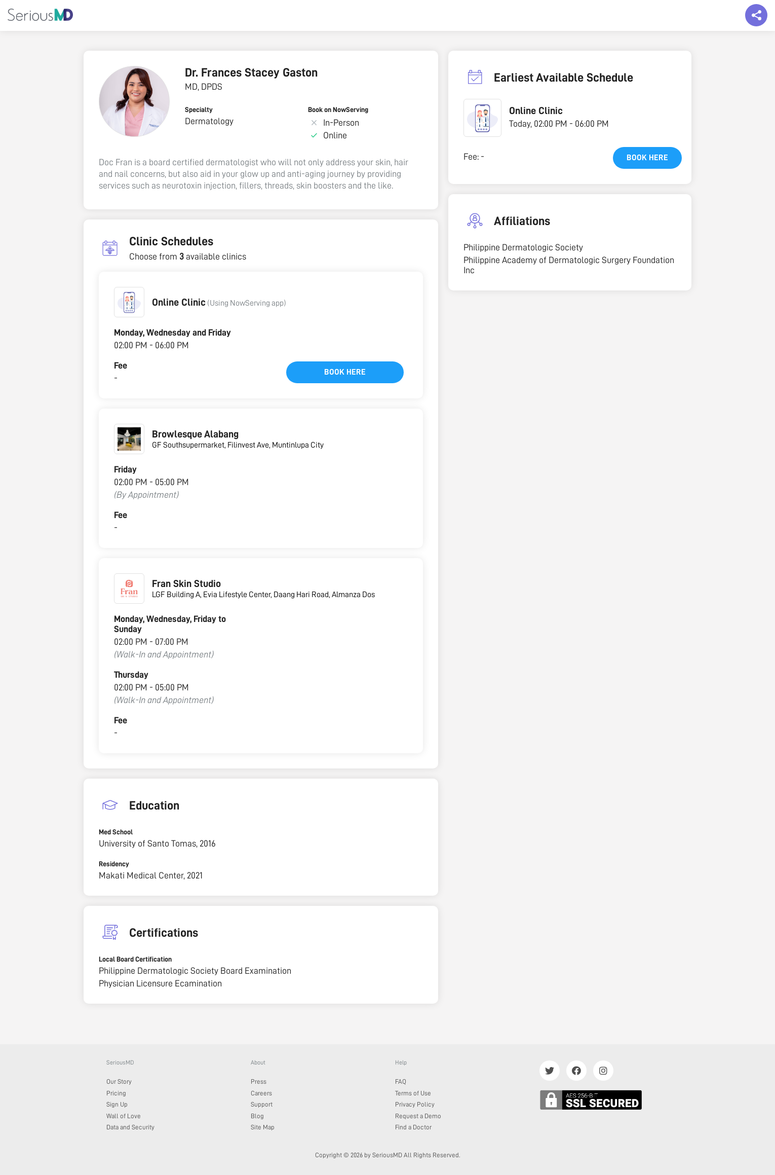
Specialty (199, 109)
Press (258, 1081)
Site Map (263, 1127)
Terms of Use (413, 1093)
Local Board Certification (135, 959)
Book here (345, 372)
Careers (261, 1093)
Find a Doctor (413, 1127)
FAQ (400, 1081)
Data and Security (130, 1127)
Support (262, 1104)
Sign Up (117, 1104)
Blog (257, 1116)
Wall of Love (123, 1116)
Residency (114, 863)
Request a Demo (418, 1116)
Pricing (116, 1093)
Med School (116, 831)
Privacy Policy (415, 1104)
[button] (129, 302)
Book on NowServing (338, 109)
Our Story (119, 1081)
